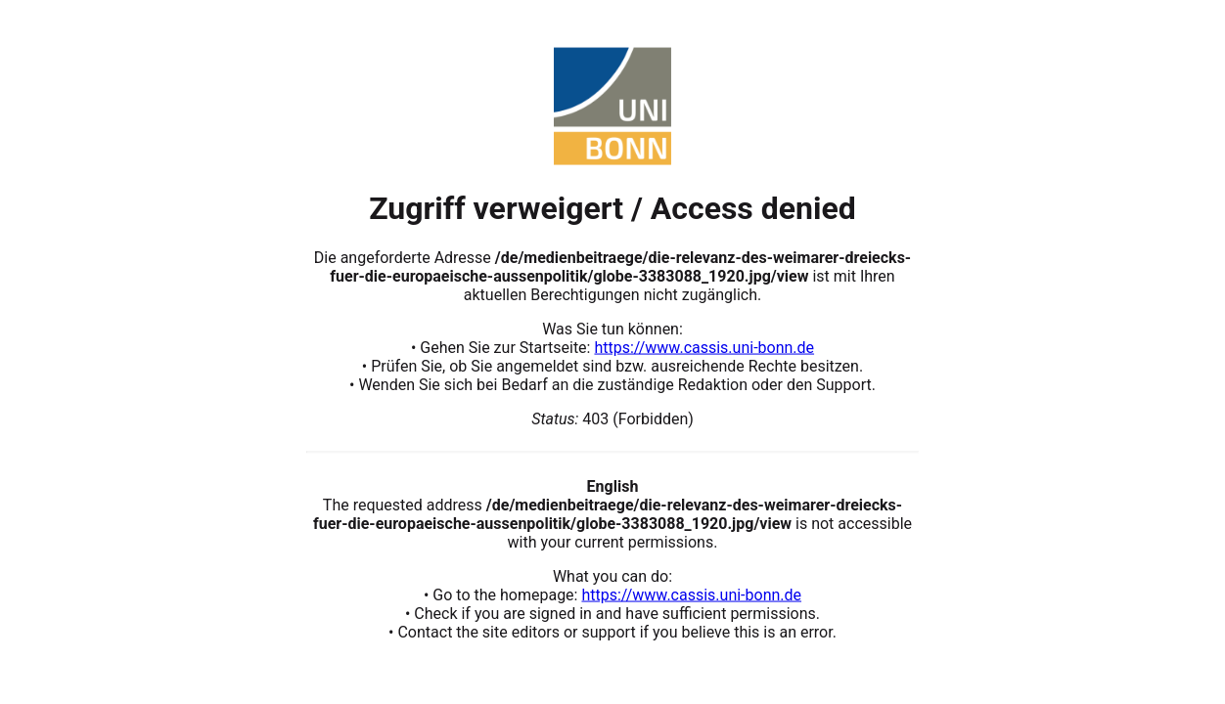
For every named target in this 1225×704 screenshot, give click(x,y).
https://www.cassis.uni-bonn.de (704, 346)
